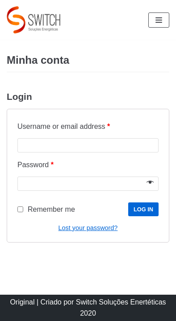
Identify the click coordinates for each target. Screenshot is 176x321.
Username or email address (63, 126)
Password (35, 165)
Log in (143, 209)
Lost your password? (88, 227)
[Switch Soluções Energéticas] (33, 19)
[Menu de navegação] (158, 20)
